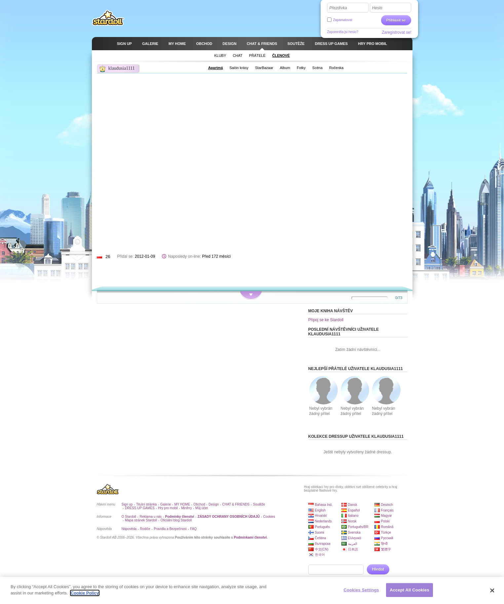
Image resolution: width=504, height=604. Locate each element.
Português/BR (358, 527)
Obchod (199, 504)
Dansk (352, 505)
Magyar (386, 515)
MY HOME (182, 504)
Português (322, 527)
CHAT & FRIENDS (236, 504)
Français (387, 510)
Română (387, 527)
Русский (387, 538)
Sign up (127, 504)
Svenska (354, 532)
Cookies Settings (361, 589)
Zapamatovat (342, 20)
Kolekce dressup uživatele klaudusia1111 (356, 436)
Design (214, 504)
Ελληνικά (354, 538)
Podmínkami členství (250, 537)
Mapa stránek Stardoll (141, 520)
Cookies (269, 516)
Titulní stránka (146, 504)
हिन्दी (384, 544)
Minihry (186, 508)
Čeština (320, 538)
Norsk (352, 521)
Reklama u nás (150, 516)
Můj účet (201, 508)
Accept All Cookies (409, 589)
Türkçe (386, 532)
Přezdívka (338, 8)
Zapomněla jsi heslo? (343, 32)
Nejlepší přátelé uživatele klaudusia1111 (355, 368)
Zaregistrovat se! (396, 32)
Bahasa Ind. (323, 505)
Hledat (378, 569)
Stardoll (108, 18)
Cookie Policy (85, 592)
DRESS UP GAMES (140, 508)
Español (354, 510)
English (320, 510)
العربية (352, 544)
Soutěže (259, 504)
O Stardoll (129, 516)
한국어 (320, 554)
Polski (385, 521)
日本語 (353, 549)
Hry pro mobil (167, 508)
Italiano (353, 515)
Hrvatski (321, 515)
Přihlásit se (396, 20)
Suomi (319, 532)
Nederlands (323, 521)
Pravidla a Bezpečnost (170, 529)
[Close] (492, 590)
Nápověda (129, 529)
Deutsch (387, 505)
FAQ (193, 529)
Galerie (165, 504)
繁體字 (386, 549)
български (322, 544)
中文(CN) (322, 549)
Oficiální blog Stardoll (176, 520)
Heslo (377, 8)
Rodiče (145, 529)
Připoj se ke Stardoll (326, 320)
